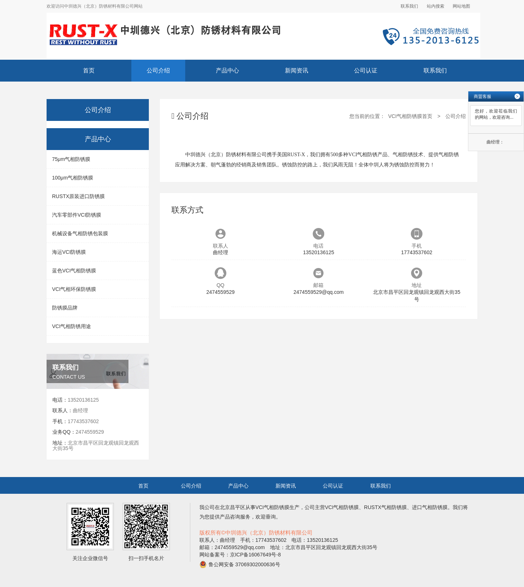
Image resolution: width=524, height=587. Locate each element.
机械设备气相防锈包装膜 (80, 233)
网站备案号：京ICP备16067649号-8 (240, 555)
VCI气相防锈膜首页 (410, 116)
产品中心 (227, 70)
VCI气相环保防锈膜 (74, 289)
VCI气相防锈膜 (272, 507)
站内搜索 (435, 6)
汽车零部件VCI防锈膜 (76, 215)
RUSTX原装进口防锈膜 (78, 196)
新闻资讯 (296, 70)
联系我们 (409, 6)
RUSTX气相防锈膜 (385, 507)
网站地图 (461, 6)
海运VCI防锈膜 (69, 252)
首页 (89, 70)
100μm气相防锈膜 (72, 178)
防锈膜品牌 (65, 308)
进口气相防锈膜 (430, 507)
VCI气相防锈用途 (71, 326)
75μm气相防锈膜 (71, 159)
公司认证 (365, 70)
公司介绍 (158, 70)
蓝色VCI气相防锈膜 (74, 270)
